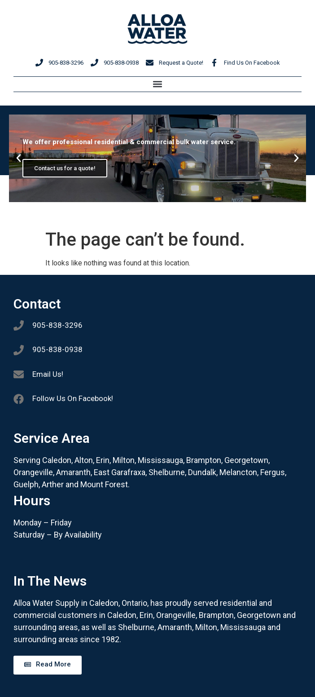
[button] (157, 84)
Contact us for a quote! (65, 168)
